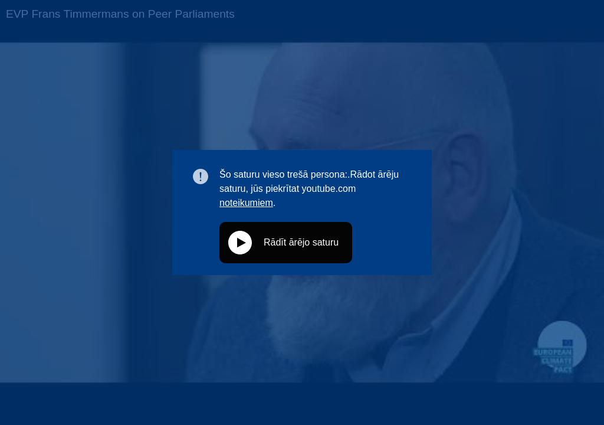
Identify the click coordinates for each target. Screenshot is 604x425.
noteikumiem (246, 203)
